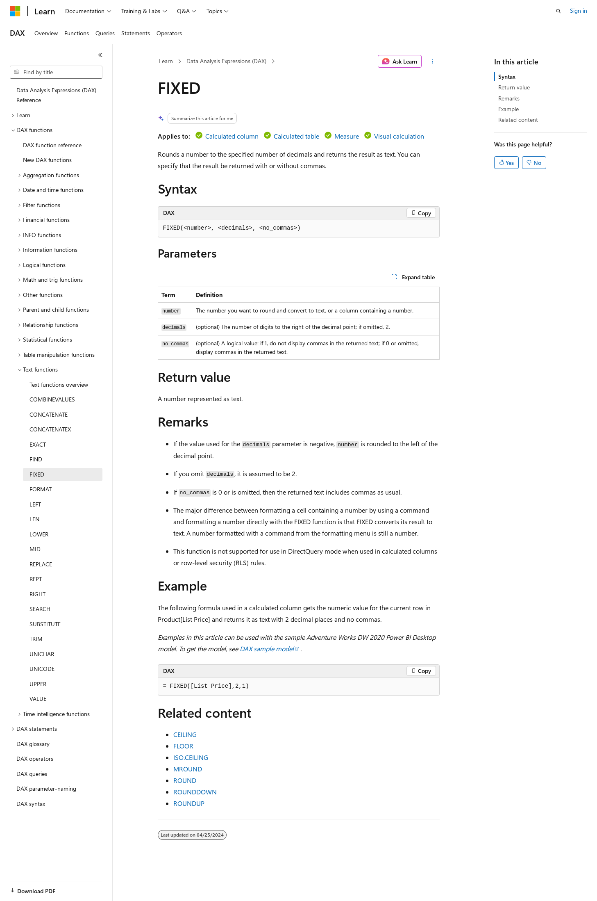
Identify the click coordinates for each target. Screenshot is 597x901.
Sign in (578, 10)
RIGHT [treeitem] (37, 594)
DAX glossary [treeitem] (33, 744)
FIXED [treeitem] (37, 474)
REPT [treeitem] (36, 579)
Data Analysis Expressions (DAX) (226, 61)
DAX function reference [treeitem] (52, 145)
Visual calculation (399, 136)
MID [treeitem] (35, 549)
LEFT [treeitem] (35, 504)
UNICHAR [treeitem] (42, 654)
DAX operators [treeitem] (34, 758)
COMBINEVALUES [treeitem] (52, 399)
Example (508, 109)
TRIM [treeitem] (36, 639)
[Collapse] (100, 55)
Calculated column (232, 136)
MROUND (187, 768)
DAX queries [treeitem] (31, 774)
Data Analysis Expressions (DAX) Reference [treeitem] (56, 95)
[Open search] (558, 11)
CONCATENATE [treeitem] (49, 414)
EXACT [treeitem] (38, 444)
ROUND (184, 780)
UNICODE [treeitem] (42, 669)
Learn (166, 61)
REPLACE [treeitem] (41, 564)
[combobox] (56, 72)
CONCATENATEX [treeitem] (50, 429)
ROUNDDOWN (195, 791)
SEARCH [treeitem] (40, 609)
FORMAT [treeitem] (41, 489)
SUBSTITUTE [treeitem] (45, 624)
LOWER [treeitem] (39, 534)
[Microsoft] (15, 11)
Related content (518, 119)
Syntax (506, 76)
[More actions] (432, 61)
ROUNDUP (188, 803)
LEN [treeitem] (34, 519)
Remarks (509, 98)
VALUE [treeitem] (38, 699)
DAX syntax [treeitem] (30, 803)
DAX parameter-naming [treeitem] (46, 788)
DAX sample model (267, 648)
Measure (346, 136)
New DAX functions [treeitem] (47, 160)
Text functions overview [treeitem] (59, 384)
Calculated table (296, 136)
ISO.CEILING (190, 757)
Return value (514, 87)
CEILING (185, 734)
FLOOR (183, 745)
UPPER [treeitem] (38, 684)
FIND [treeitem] (36, 459)
